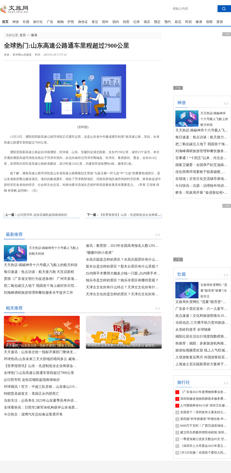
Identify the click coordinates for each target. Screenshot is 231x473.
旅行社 (38, 21)
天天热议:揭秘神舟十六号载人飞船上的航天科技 (41, 265)
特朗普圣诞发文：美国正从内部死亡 (31, 393)
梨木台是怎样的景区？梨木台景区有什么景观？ (122, 266)
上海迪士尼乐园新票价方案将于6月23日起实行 (202, 364)
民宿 (188, 21)
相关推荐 (14, 308)
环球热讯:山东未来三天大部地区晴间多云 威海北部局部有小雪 (42, 359)
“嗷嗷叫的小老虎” (99, 252)
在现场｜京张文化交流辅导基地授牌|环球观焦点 (202, 179)
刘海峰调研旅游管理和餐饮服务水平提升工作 (38, 292)
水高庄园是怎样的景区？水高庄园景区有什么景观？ (124, 259)
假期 (209, 21)
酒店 (147, 21)
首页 (5, 21)
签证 (95, 21)
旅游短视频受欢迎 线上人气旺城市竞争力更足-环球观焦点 (202, 350)
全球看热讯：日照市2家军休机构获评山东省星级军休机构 (42, 407)
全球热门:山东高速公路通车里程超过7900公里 (39, 373)
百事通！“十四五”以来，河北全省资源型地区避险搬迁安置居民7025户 (202, 158)
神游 (15, 21)
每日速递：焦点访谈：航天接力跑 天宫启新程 (39, 272)
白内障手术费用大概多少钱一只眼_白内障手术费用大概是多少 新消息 (124, 273)
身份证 (83, 21)
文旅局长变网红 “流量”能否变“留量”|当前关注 (213, 290)
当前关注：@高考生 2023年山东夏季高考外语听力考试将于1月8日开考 (42, 400)
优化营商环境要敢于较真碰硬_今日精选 (202, 172)
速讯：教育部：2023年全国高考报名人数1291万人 (124, 246)
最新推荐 (14, 234)
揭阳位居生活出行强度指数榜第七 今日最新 (202, 336)
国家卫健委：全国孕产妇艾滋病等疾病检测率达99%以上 (202, 165)
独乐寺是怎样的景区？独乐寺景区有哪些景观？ (122, 280)
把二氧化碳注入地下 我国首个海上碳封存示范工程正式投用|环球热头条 (42, 286)
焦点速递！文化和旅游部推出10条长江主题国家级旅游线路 (202, 316)
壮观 (26, 21)
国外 (105, 21)
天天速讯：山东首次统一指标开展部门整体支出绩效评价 (42, 352)
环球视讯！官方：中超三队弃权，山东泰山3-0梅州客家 (42, 387)
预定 (157, 21)
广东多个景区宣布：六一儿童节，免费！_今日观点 (202, 309)
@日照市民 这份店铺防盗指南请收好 (42, 214)
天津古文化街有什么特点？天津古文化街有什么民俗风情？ (124, 287)
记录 (136, 21)
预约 (167, 21)
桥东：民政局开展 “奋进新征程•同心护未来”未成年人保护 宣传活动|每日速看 (202, 192)
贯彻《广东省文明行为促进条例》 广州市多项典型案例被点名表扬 (42, 279)
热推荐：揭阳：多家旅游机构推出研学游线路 (202, 343)
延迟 (178, 21)
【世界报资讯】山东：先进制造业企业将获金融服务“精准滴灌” (142, 214)
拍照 (126, 21)
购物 (60, 21)
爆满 (199, 21)
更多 (158, 235)
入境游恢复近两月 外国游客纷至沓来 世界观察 (202, 357)
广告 (50, 21)
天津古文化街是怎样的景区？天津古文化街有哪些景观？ (124, 294)
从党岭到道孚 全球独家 (193, 329)
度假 (219, 21)
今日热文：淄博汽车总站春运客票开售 (33, 414)
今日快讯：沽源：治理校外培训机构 (202, 186)
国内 (115, 21)
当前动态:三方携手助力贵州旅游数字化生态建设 (202, 323)
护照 (71, 21)
